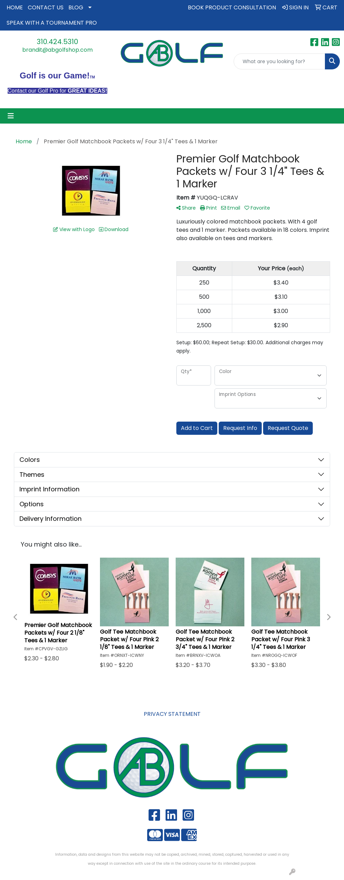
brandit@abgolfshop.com (57, 50)
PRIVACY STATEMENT (172, 714)
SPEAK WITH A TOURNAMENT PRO (52, 23)
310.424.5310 (57, 41)
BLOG (75, 7)
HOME (15, 7)
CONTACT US (46, 7)
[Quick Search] (279, 61)
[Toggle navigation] (10, 116)
